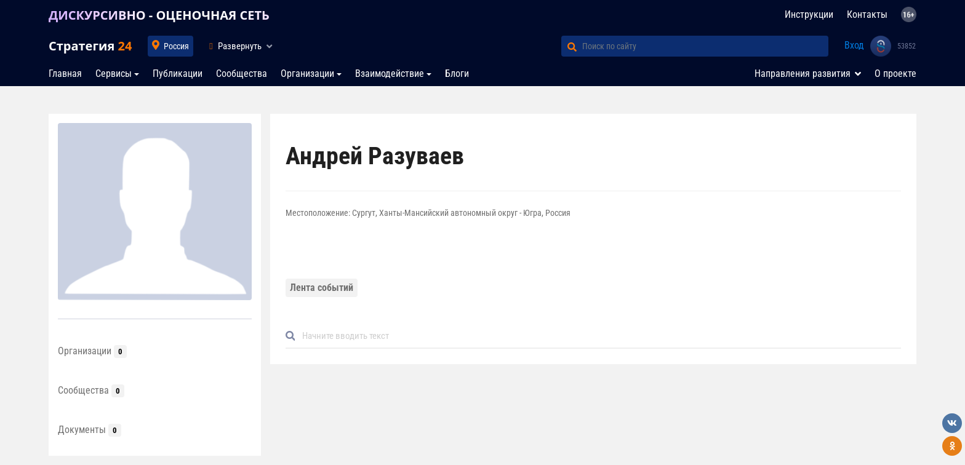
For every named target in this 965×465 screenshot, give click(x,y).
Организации (307, 73)
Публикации (177, 73)
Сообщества (241, 73)
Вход (854, 45)
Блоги (457, 73)
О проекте (895, 73)
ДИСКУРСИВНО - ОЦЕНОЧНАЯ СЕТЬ (159, 15)
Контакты (867, 14)
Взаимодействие (389, 73)
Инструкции (809, 14)
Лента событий (321, 287)
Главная (65, 73)
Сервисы (113, 73)
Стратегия (90, 46)
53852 (906, 46)
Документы (89, 429)
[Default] (598, 336)
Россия (176, 46)
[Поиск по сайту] (705, 46)
